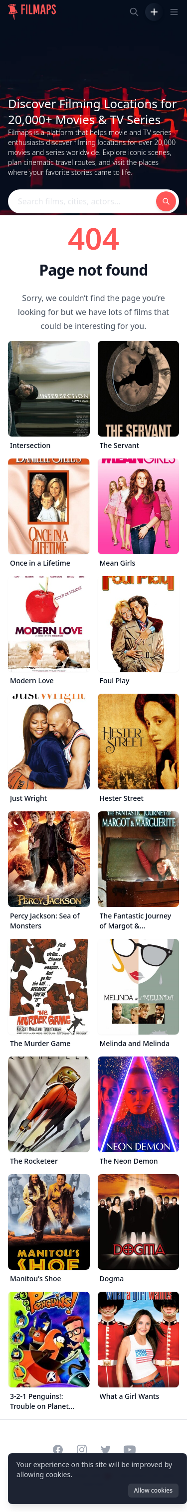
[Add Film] (154, 12)
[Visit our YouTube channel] (130, 1450)
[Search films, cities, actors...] (134, 12)
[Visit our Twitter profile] (106, 1450)
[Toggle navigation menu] (174, 12)
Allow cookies (153, 1490)
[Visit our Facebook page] (58, 1450)
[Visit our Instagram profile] (82, 1450)
